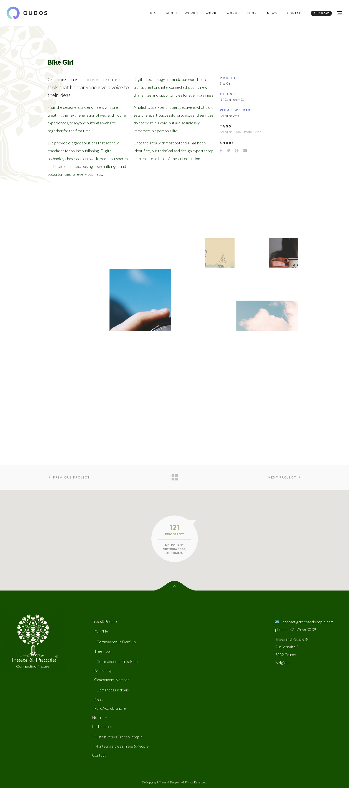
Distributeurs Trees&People (118, 737)
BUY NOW (321, 13)
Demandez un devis (112, 690)
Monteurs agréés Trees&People (121, 746)
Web (236, 115)
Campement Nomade (112, 680)
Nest (98, 699)
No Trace (100, 717)
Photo (248, 132)
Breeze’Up (103, 671)
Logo (238, 132)
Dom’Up (101, 632)
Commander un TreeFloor (117, 661)
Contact (99, 755)
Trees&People (104, 621)
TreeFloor (102, 651)
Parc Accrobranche (110, 708)
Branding (226, 115)
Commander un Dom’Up (116, 642)
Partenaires (102, 726)
